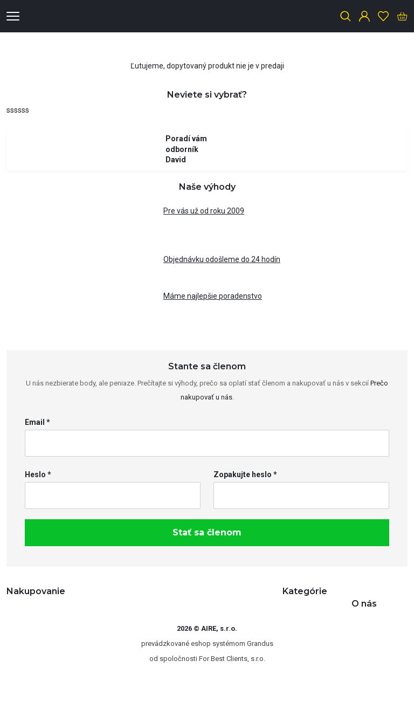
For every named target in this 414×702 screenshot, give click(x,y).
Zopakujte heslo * (245, 474)
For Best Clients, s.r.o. (232, 659)
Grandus (260, 643)
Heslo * (38, 474)
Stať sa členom (207, 532)
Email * (37, 422)
